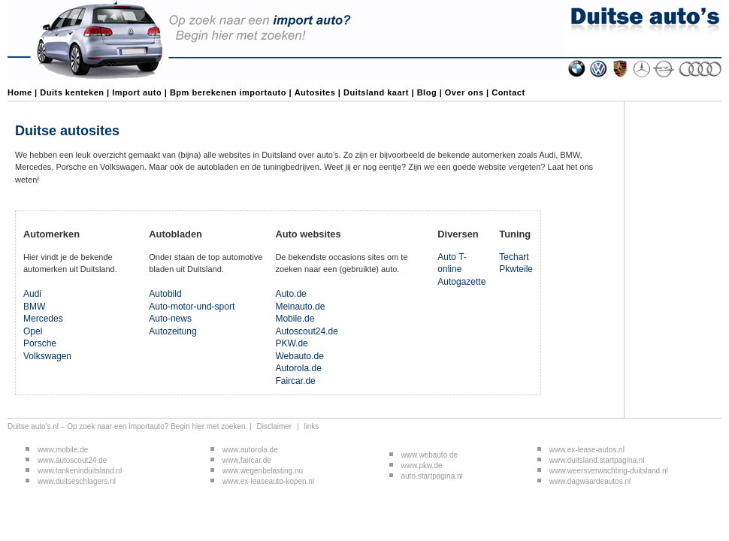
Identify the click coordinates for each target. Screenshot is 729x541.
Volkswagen (47, 356)
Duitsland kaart (376, 92)
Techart (513, 257)
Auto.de (290, 294)
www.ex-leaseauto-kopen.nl (268, 481)
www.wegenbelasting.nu (262, 471)
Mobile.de (294, 318)
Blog (427, 92)
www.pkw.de (422, 465)
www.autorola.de (251, 450)
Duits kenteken (72, 92)
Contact (508, 92)
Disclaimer (274, 426)
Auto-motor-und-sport (191, 306)
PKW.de (291, 343)
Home (20, 92)
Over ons (464, 92)
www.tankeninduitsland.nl (80, 471)
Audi (32, 294)
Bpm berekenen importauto (228, 92)
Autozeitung (172, 331)
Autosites (315, 92)
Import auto (137, 92)
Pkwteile (516, 269)
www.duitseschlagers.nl (77, 481)
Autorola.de (298, 368)
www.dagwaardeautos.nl (590, 481)
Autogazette (461, 282)
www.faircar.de (246, 460)
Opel (32, 331)
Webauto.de (299, 356)
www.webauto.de (430, 455)
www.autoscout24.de (72, 460)
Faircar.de (295, 381)
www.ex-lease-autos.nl (587, 450)
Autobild (165, 294)
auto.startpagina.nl (432, 476)
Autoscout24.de (306, 331)
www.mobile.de (63, 450)
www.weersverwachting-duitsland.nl (608, 471)
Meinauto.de (300, 306)
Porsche (39, 343)
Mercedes (43, 318)
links (311, 426)
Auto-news (170, 318)
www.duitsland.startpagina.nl (597, 460)
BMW (34, 306)
